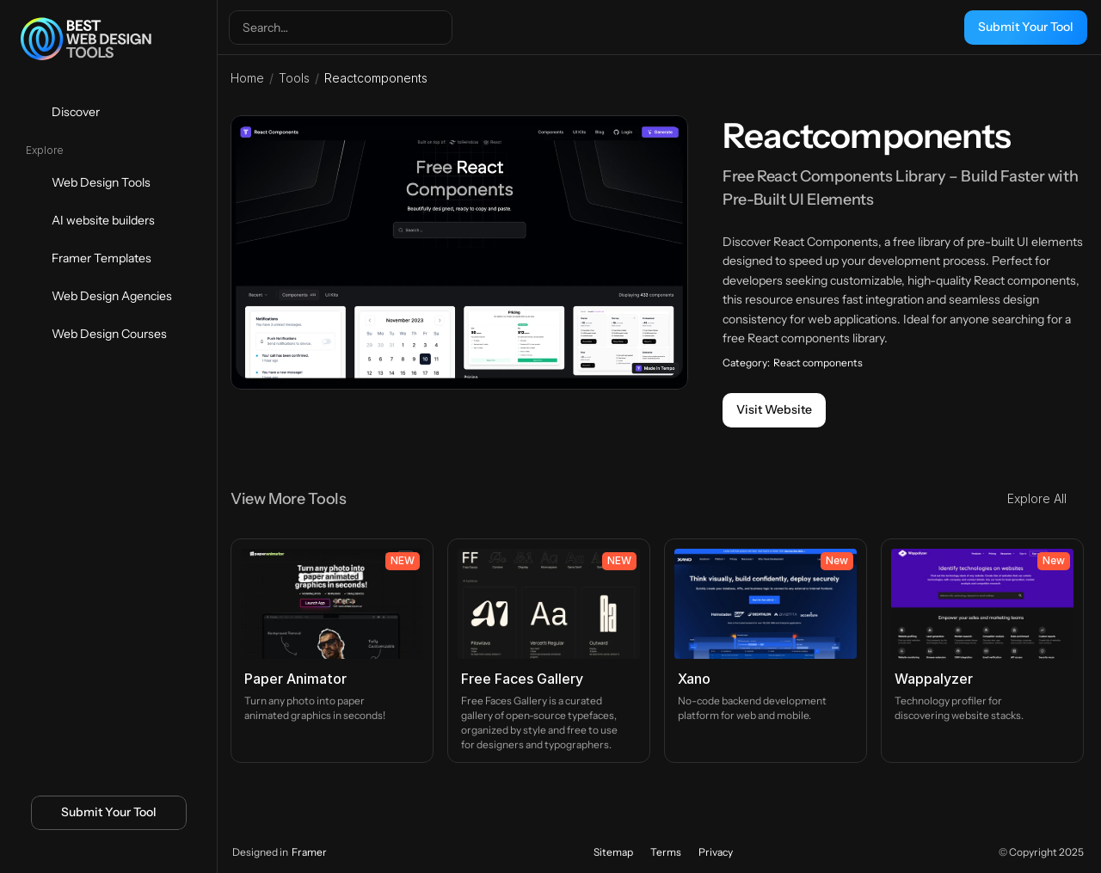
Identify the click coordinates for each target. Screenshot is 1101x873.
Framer (309, 851)
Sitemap (613, 851)
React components (818, 362)
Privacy (715, 851)
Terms (665, 851)
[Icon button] (80, 853)
